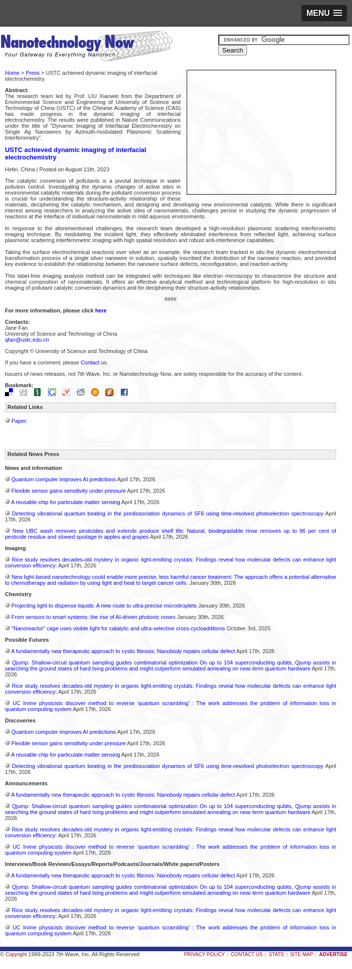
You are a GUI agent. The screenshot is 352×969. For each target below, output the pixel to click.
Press (33, 73)
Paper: (19, 421)
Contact (90, 362)
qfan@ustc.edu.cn (27, 340)
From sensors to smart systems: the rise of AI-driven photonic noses (93, 617)
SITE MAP (301, 954)
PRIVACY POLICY (204, 954)
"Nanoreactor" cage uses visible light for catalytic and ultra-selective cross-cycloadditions (118, 628)
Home (12, 73)
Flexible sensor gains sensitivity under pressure (68, 491)
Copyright (16, 954)
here (100, 310)
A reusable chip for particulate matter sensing (65, 502)
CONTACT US (246, 954)
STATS (276, 954)
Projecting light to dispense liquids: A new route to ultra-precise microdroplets (104, 606)
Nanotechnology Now (86, 47)
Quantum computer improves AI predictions (63, 479)
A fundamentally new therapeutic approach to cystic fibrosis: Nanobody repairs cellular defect (123, 651)
